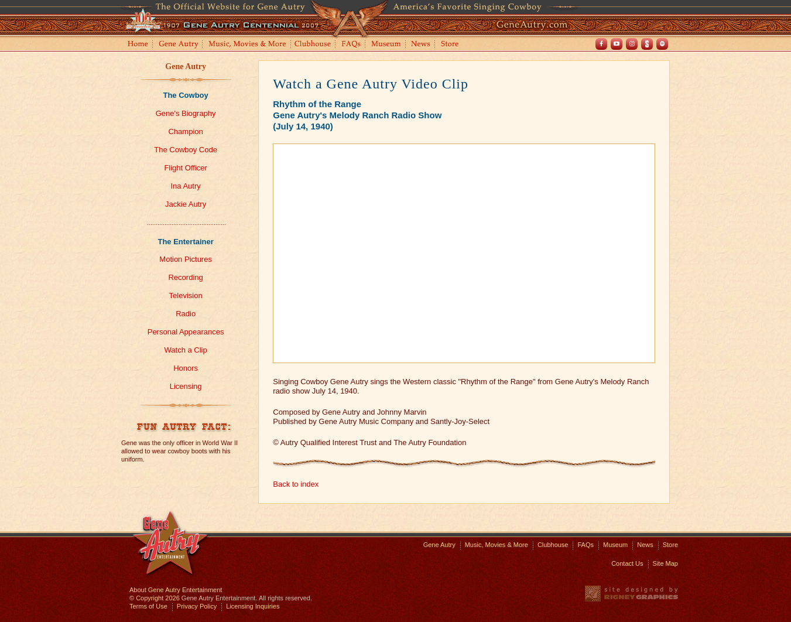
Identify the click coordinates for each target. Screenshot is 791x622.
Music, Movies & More (496, 544)
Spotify (662, 44)
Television (186, 295)
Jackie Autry (185, 204)
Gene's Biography (186, 113)
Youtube (616, 44)
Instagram (632, 44)
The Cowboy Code (185, 149)
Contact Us (627, 563)
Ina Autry (185, 186)
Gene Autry (179, 44)
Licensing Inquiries (252, 606)
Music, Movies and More (247, 44)
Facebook (601, 44)
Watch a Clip (186, 350)
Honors (185, 368)
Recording (185, 277)
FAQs (351, 44)
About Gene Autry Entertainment (175, 589)
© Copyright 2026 (154, 598)
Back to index (296, 484)
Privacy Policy (197, 606)
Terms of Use (148, 606)
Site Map (665, 563)
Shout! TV (647, 44)
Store (452, 44)
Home (137, 44)
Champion (185, 131)
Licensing (186, 386)
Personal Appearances (186, 331)
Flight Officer (185, 167)
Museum (387, 44)
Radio (186, 313)
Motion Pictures (185, 259)
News (421, 44)
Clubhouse (313, 44)
